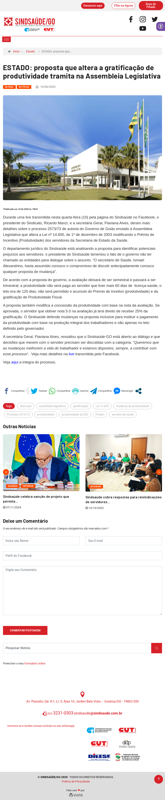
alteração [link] (26, 406)
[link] (93, 6)
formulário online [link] (34, 663)
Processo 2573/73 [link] (18, 414)
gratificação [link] (80, 406)
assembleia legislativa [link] (52, 406)
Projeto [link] (99, 414)
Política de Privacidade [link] (76, 781)
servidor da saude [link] (123, 414)
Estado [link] (30, 51)
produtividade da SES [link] (75, 414)
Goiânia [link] (12, 486)
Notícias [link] (24, 87)
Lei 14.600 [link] (102, 406)
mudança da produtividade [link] (132, 406)
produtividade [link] (45, 414)
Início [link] (16, 51)
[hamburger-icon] (6, 39)
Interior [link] (28, 486)
